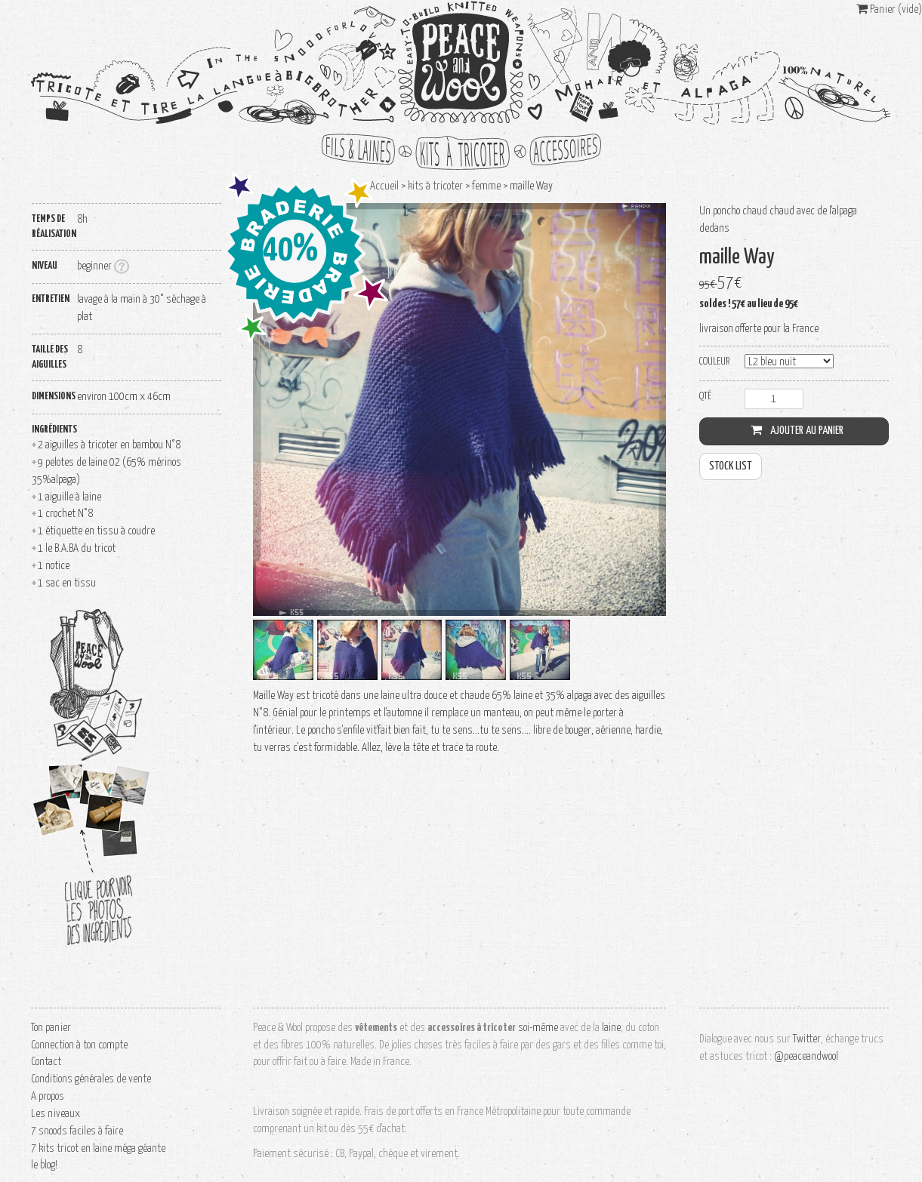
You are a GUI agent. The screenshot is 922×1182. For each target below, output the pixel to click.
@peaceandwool (806, 1056)
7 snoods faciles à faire (77, 1131)
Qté (705, 396)
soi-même (538, 1027)
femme (486, 186)
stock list (730, 466)
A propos (47, 1096)
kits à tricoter (461, 152)
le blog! (44, 1165)
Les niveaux (55, 1113)
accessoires (559, 152)
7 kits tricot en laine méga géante (98, 1148)
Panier (889, 9)
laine (611, 1027)
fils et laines (363, 152)
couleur (714, 361)
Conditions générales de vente (91, 1079)
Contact (46, 1061)
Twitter (807, 1039)
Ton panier (51, 1027)
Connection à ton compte (79, 1045)
